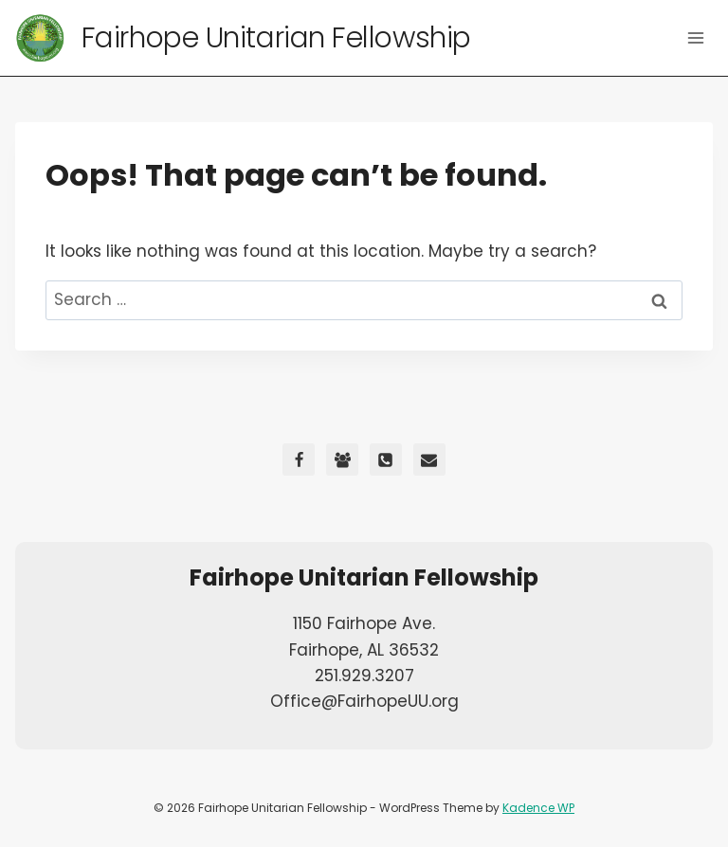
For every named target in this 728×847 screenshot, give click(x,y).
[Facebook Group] (342, 459)
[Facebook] (298, 459)
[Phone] (386, 459)
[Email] (429, 459)
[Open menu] (695, 37)
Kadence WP (538, 808)
